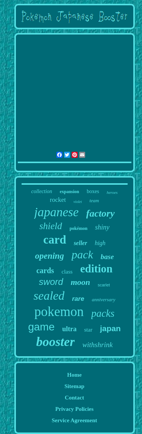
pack (82, 254)
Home (74, 375)
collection (41, 191)
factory (100, 213)
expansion (69, 191)
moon (80, 282)
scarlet (104, 285)
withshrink (97, 345)
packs (102, 313)
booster (55, 342)
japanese (56, 212)
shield (50, 226)
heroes (112, 192)
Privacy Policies (74, 409)
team (94, 200)
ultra (69, 329)
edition (96, 269)
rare (78, 298)
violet (77, 202)
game (41, 327)
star (88, 330)
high (100, 243)
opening (49, 256)
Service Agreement (74, 420)
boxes (93, 191)
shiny (102, 227)
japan (110, 328)
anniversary (103, 299)
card (54, 239)
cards (45, 270)
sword (51, 282)
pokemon (59, 311)
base (107, 257)
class (67, 272)
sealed (49, 295)
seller (80, 243)
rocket (58, 199)
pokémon (78, 228)
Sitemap (74, 386)
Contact (74, 398)
